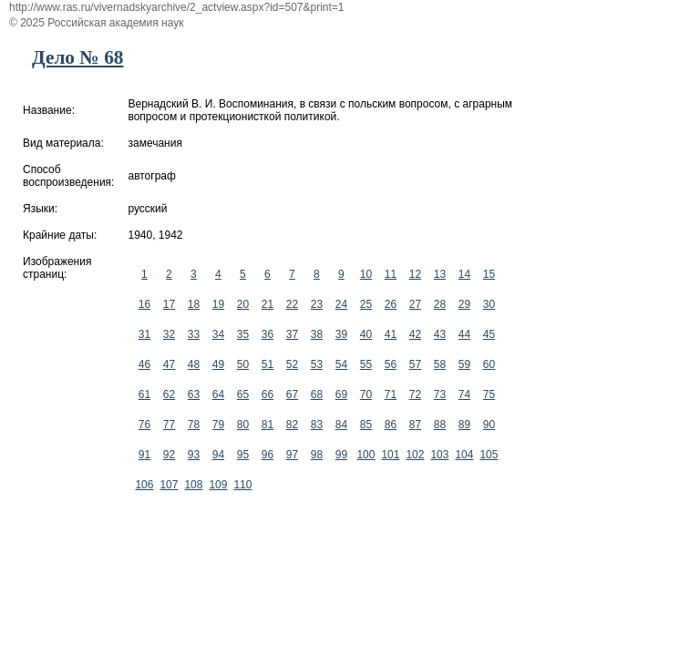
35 (243, 334)
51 (267, 364)
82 (292, 424)
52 (292, 364)
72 (415, 394)
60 (489, 364)
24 (341, 304)
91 (144, 454)
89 (464, 424)
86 (390, 424)
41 (390, 334)
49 (218, 364)
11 (390, 274)
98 (317, 454)
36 (267, 334)
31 (144, 334)
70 (366, 394)
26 (390, 304)
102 (415, 454)
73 (440, 394)
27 (415, 304)
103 (439, 454)
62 (169, 394)
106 (144, 484)
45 (489, 334)
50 (243, 364)
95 (243, 454)
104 (464, 454)
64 (218, 394)
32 (169, 334)
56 (390, 364)
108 (193, 484)
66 (267, 394)
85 (366, 424)
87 (415, 424)
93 (194, 454)
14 (464, 274)
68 (317, 394)
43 (440, 334)
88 (440, 424)
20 (243, 304)
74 (464, 394)
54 (341, 364)
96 (267, 454)
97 (292, 454)
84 (341, 424)
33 (194, 334)
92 (169, 454)
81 (267, 424)
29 (464, 304)
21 (267, 304)
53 (317, 364)
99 (341, 454)
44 (464, 334)
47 (169, 364)
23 (317, 304)
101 (390, 454)
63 (194, 394)
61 (144, 394)
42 (415, 334)
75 (489, 394)
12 (415, 274)
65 (243, 394)
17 (169, 304)
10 (366, 274)
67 (292, 394)
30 (489, 304)
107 (169, 484)
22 (292, 304)
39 (341, 334)
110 (242, 484)
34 (218, 334)
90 (489, 424)
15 (489, 274)
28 (440, 304)
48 (194, 364)
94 (218, 454)
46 (144, 364)
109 (218, 484)
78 (194, 424)
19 (218, 304)
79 (218, 424)
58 (440, 364)
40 (366, 334)
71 (390, 394)
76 (144, 424)
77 (169, 424)
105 (488, 454)
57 (415, 364)
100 (365, 454)
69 (341, 394)
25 (366, 304)
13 (440, 274)
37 (292, 334)
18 (194, 304)
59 (464, 364)
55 (366, 364)
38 (317, 334)
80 (243, 424)
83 (317, 424)
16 (144, 304)
